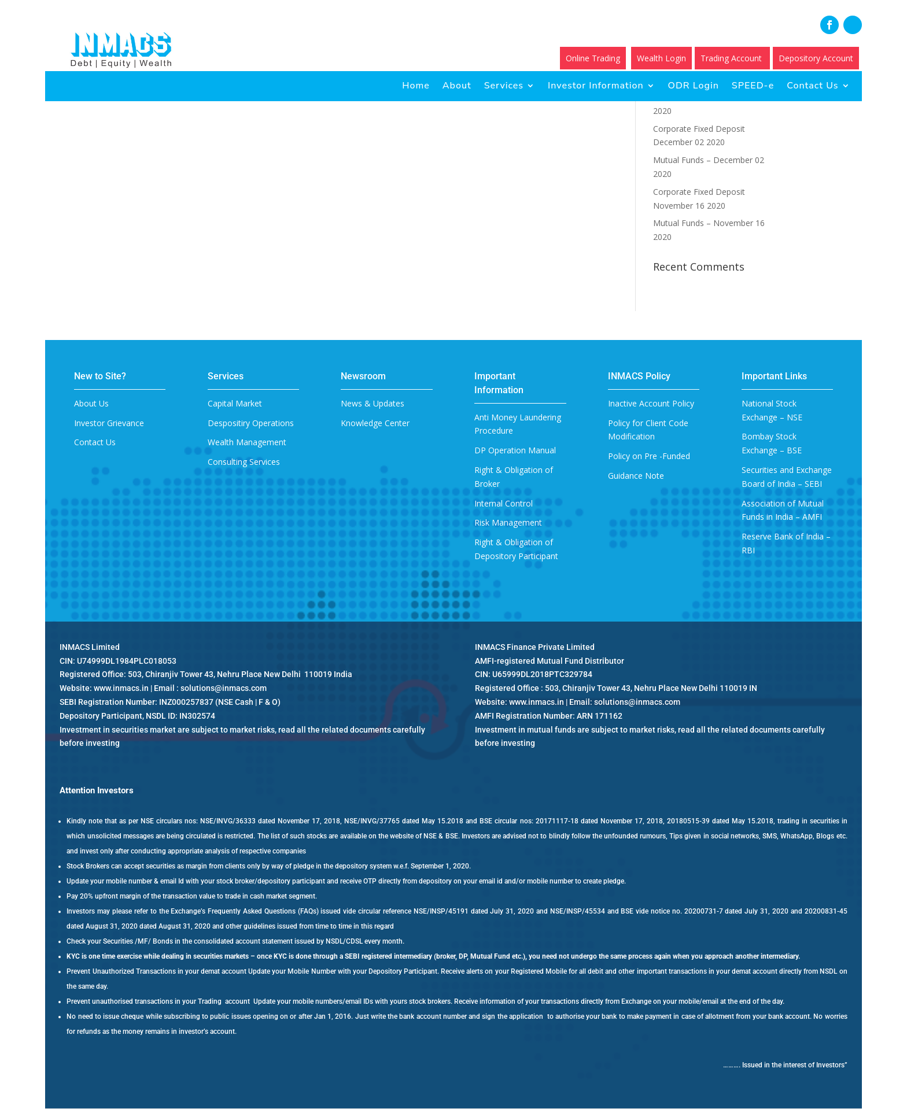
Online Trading (593, 58)
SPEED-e (753, 85)
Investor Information (596, 85)
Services (503, 85)
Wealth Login (661, 58)
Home (416, 85)
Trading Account (732, 58)
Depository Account (816, 58)
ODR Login (693, 85)
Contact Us (812, 85)
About (457, 85)
